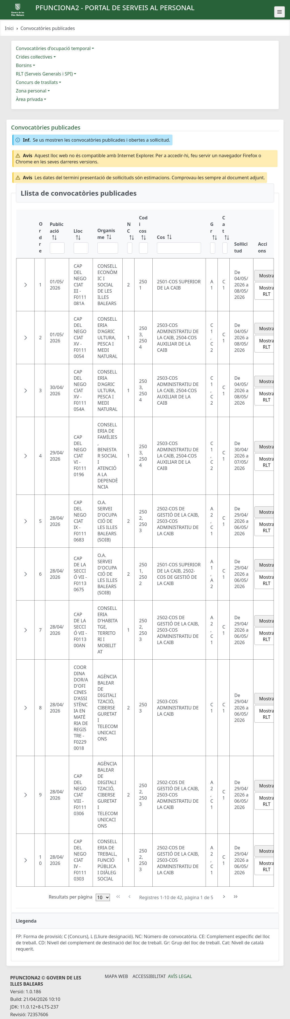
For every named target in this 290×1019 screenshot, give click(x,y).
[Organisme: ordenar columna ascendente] (108, 234)
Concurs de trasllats (37, 82)
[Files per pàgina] (103, 897)
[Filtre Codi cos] (143, 248)
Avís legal (180, 976)
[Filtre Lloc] (81, 248)
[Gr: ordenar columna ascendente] (212, 234)
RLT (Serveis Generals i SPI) (44, 74)
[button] (25, 284)
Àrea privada (29, 99)
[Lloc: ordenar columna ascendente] (81, 234)
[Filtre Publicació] (57, 248)
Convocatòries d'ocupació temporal (53, 48)
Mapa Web (116, 976)
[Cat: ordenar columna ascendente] (224, 234)
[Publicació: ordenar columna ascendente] (57, 234)
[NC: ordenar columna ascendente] (129, 234)
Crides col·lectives (34, 57)
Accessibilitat (149, 976)
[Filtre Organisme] (107, 248)
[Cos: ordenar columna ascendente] (179, 234)
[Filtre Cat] (224, 248)
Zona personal (31, 91)
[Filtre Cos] (179, 248)
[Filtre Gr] (212, 248)
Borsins (24, 65)
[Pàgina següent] (224, 896)
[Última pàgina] (236, 896)
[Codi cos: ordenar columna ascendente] (143, 234)
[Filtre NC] (129, 248)
